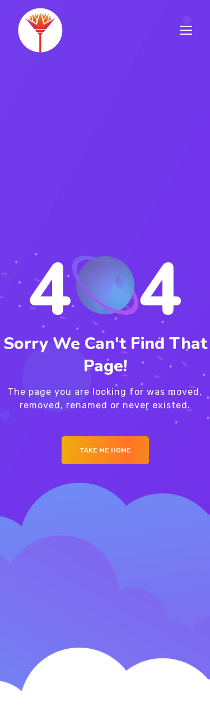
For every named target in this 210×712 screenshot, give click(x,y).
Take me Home (105, 450)
